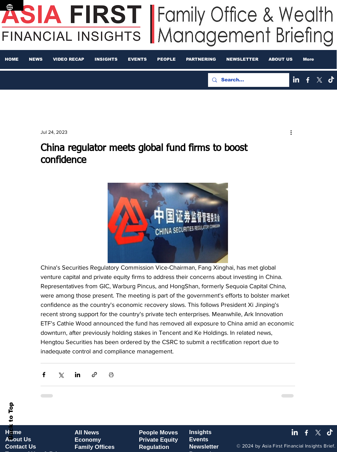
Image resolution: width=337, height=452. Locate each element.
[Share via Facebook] (44, 374)
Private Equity (158, 439)
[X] (319, 80)
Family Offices (95, 447)
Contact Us (20, 446)
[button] (36, 59)
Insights (200, 432)
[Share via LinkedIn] (77, 374)
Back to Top (11, 421)
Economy (88, 439)
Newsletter (204, 446)
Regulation (154, 447)
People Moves (158, 432)
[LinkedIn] (296, 80)
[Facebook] (308, 80)
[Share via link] (94, 374)
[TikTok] (331, 80)
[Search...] (248, 80)
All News (87, 432)
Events (198, 439)
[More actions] (291, 132)
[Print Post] (111, 374)
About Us (18, 439)
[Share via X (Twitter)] (60, 374)
